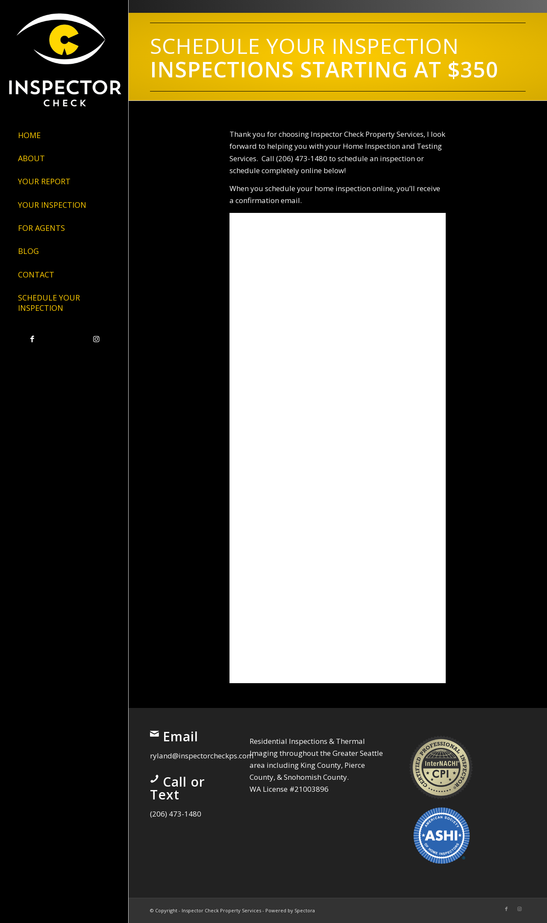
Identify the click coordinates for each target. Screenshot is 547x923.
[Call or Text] (154, 779)
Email (180, 736)
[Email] (154, 733)
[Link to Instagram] (96, 339)
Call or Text (177, 788)
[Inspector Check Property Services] (64, 57)
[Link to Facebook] (32, 339)
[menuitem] (64, 135)
